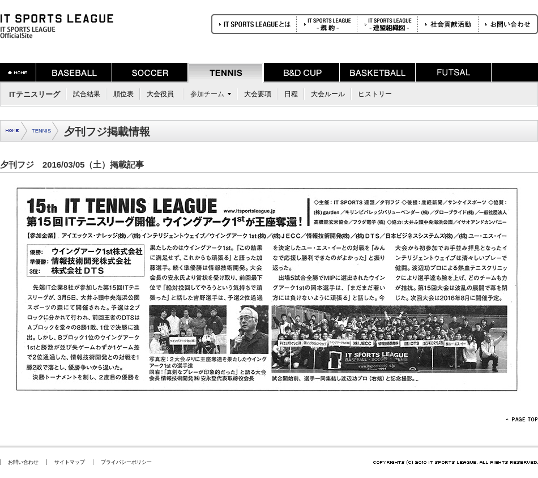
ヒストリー (375, 94)
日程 (291, 94)
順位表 (123, 94)
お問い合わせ (23, 462)
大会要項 (257, 94)
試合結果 (86, 94)
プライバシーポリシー (126, 462)
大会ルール (328, 94)
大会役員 (160, 94)
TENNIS (41, 131)
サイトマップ (69, 462)
